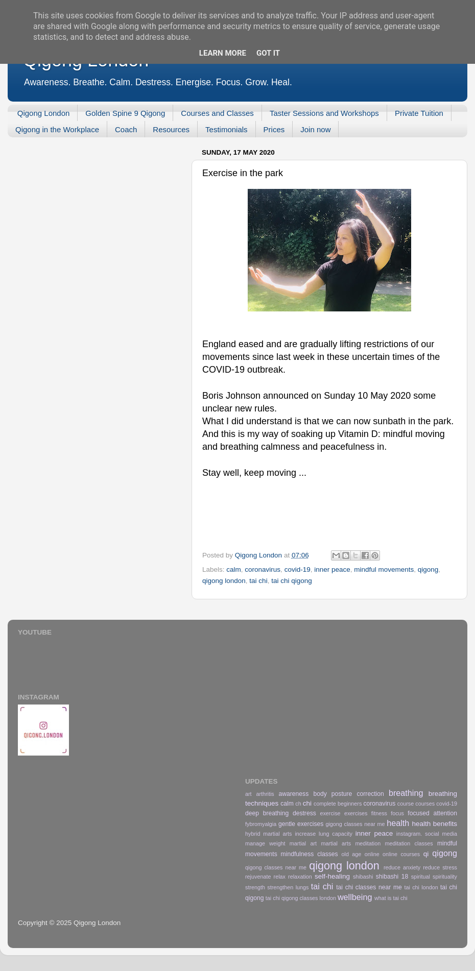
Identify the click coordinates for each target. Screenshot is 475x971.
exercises (356, 813)
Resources (171, 129)
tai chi (258, 581)
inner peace (332, 569)
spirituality (445, 876)
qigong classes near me (275, 867)
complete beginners (338, 803)
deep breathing (267, 813)
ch (298, 803)
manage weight (265, 843)
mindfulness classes (309, 854)
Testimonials (226, 129)
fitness (379, 813)
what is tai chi (391, 898)
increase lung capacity (323, 834)
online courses (401, 854)
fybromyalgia (260, 824)
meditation (368, 843)
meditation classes (409, 843)
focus (397, 813)
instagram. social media (426, 834)
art (248, 794)
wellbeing (355, 897)
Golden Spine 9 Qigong (125, 113)
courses (425, 803)
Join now (315, 129)
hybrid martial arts (268, 834)
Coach (126, 129)
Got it (268, 53)
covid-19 (297, 569)
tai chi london (421, 887)
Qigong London (43, 113)
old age (352, 854)
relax (280, 876)
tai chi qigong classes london (301, 898)
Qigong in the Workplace (57, 129)
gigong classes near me (355, 824)
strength (255, 887)
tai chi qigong (291, 581)
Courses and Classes (217, 113)
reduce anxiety (402, 867)
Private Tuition (419, 113)
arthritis (265, 794)
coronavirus (262, 569)
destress (304, 813)
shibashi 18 (392, 876)
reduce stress (440, 867)
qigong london (224, 581)
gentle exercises (300, 824)
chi (307, 803)
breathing (406, 792)
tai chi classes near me (369, 887)
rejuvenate (258, 876)
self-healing (332, 876)
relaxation (300, 876)
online (372, 854)
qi (426, 854)
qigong (428, 569)
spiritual (420, 876)
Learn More (222, 53)
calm (233, 569)
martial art (303, 843)
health (398, 823)
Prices (274, 129)
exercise (330, 813)
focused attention (432, 813)
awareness (294, 793)
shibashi (363, 876)
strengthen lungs (287, 887)
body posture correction (348, 793)
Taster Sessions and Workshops (324, 113)
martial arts (336, 843)
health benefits (434, 824)
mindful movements (384, 569)
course (405, 803)
